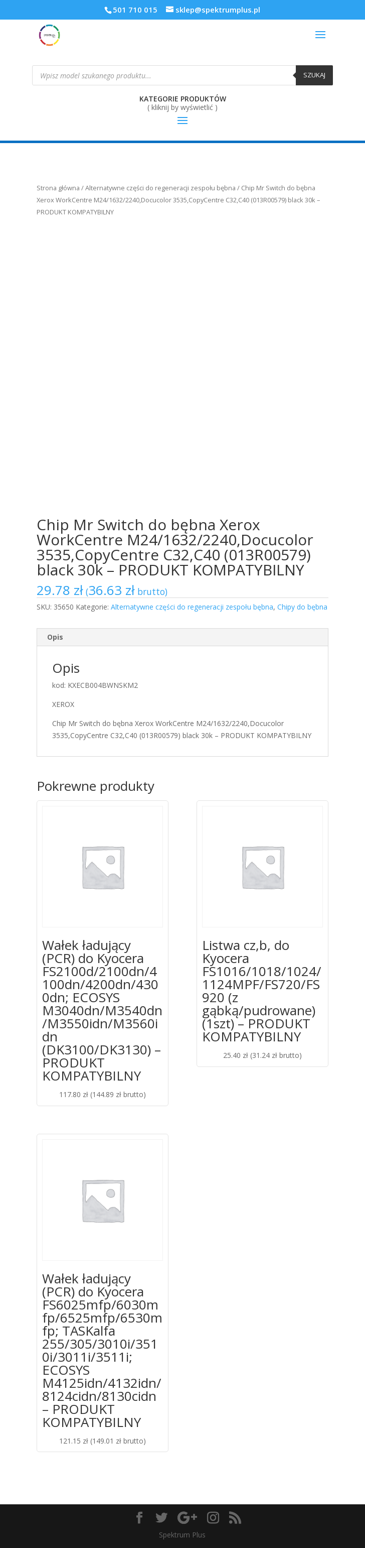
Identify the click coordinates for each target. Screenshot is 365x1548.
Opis (55, 637)
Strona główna (58, 187)
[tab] (182, 637)
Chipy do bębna (302, 607)
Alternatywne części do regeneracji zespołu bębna (160, 187)
